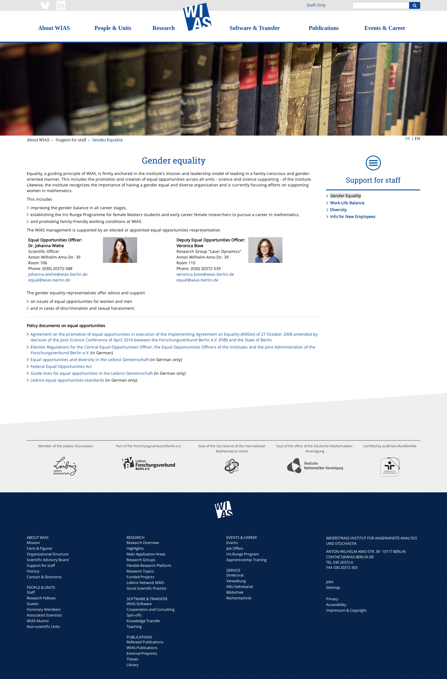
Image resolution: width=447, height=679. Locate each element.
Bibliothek (234, 592)
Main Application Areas (146, 554)
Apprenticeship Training (246, 559)
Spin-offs (134, 615)
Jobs (329, 581)
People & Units (113, 28)
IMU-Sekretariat (239, 586)
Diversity (338, 209)
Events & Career (384, 28)
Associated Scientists (44, 615)
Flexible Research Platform (149, 565)
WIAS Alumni (37, 620)
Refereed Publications (145, 641)
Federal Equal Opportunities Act (61, 366)
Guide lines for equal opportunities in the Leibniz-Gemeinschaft (92, 373)
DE (407, 138)
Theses (132, 659)
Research (164, 28)
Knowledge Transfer (143, 620)
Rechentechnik (238, 598)
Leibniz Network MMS (145, 582)
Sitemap (333, 587)
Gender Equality (107, 139)
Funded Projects (140, 576)
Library (133, 664)
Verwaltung (236, 580)
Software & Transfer (254, 28)
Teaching (134, 626)
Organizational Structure (47, 554)
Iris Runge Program (242, 554)
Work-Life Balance (347, 202)
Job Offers (234, 548)
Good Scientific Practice (146, 588)
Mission (33, 542)
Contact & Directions (44, 576)
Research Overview (143, 542)
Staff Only (316, 5)
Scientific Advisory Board (48, 559)
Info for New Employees (352, 216)
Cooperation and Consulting (150, 609)
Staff (31, 592)
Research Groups (141, 559)
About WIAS (54, 28)
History (33, 571)
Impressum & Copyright (346, 610)
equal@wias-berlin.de (49, 280)
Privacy (332, 598)
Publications (324, 28)
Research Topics (140, 571)
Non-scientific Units (43, 626)
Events (232, 542)
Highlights (135, 548)
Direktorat (235, 575)
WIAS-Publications (142, 647)
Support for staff (71, 139)
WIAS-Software (139, 603)
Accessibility (336, 604)
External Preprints (142, 653)
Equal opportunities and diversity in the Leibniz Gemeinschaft (90, 359)
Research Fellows (41, 598)
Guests (32, 603)
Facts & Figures (39, 548)
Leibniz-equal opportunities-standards (67, 380)
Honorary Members (43, 609)
